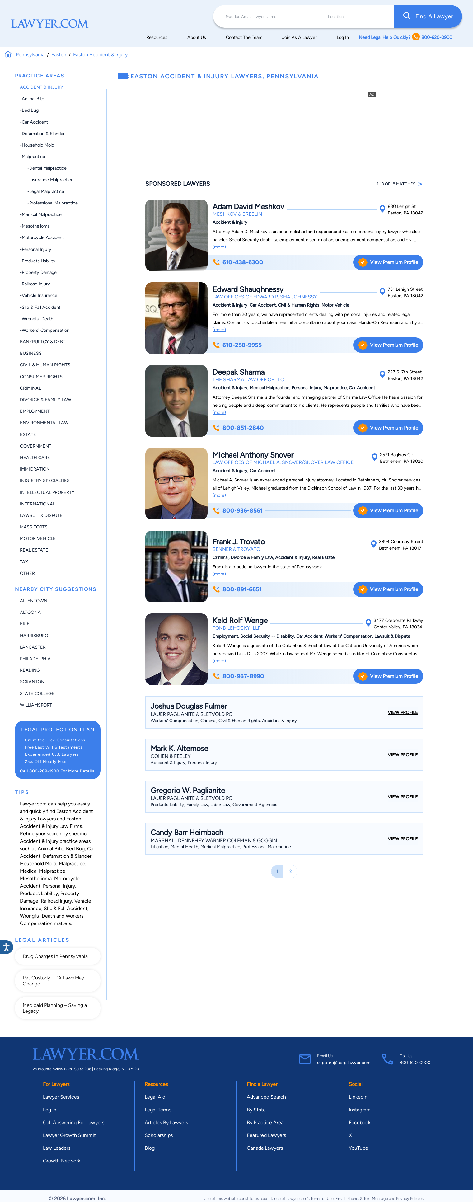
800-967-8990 (238, 676)
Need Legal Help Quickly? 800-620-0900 (405, 37)
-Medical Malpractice (41, 214)
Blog (150, 1148)
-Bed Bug (29, 110)
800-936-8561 (237, 510)
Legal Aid (155, 1097)
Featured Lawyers (266, 1135)
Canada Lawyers (265, 1148)
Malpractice (72, 863)
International (37, 504)
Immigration (35, 469)
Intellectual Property (47, 492)
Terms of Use (322, 1198)
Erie (25, 624)
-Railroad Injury (35, 284)
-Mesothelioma (34, 226)
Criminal (30, 388)
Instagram (360, 1110)
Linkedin (358, 1097)
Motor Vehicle (38, 538)
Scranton (32, 681)
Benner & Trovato (236, 549)
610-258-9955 (237, 345)
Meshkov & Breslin (237, 214)
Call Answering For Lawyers (73, 1122)
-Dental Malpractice (43, 168)
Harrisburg (34, 635)
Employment (35, 411)
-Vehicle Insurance (38, 295)
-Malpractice (32, 156)
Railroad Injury (56, 901)
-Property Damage (38, 272)
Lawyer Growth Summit (69, 1135)
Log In (343, 37)
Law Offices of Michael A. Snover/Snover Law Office (283, 462)
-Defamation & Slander (42, 133)
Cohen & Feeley (171, 756)
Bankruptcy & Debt (42, 342)
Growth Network (61, 1161)
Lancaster (33, 647)
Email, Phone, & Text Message (361, 1198)
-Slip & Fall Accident (40, 307)
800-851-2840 (238, 427)
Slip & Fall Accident (65, 908)
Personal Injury (59, 886)
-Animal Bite (32, 98)
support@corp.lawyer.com (343, 1062)
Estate (28, 434)
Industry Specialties (45, 480)
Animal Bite (50, 849)
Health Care (35, 457)
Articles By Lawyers (166, 1122)
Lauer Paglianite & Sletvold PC (191, 714)
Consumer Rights (41, 376)
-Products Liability (37, 261)
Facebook (360, 1122)
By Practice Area (265, 1122)
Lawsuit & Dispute (41, 515)
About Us (196, 37)
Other (27, 573)
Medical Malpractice (42, 871)
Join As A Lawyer (299, 37)
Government (35, 446)
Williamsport (36, 705)
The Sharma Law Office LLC (248, 380)
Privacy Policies (410, 1198)
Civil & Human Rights (45, 365)
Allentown (33, 600)
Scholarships (159, 1135)
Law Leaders (56, 1148)
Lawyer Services (61, 1097)
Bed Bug (75, 849)
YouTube (358, 1148)
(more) (219, 247)
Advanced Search (266, 1097)
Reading (30, 670)
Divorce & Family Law (45, 399)
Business (31, 353)
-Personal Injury (35, 249)
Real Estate (34, 550)
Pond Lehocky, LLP (236, 628)
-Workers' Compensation (44, 330)
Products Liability (39, 893)
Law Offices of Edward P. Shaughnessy (265, 297)
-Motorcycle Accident (42, 237)
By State (256, 1110)
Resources (156, 37)
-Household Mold (37, 145)
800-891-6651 (237, 589)
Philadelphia (35, 658)
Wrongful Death (37, 916)
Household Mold (38, 863)
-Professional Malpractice (49, 203)
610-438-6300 (238, 262)
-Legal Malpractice (42, 191)
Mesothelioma (36, 878)
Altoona (30, 612)
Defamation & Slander (67, 856)
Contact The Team (244, 37)
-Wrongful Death (36, 319)
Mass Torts (34, 527)
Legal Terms (158, 1110)
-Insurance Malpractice (46, 179)
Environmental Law (44, 422)
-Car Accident (34, 122)
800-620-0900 (415, 1062)
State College (37, 693)
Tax (24, 562)
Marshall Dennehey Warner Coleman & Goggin (214, 840)
